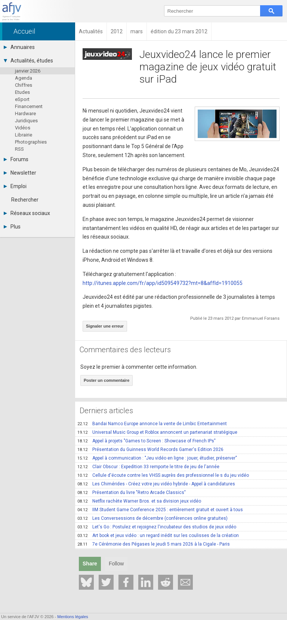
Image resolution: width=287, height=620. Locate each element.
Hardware (25, 113)
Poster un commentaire (106, 380)
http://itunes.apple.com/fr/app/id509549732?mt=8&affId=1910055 (163, 283)
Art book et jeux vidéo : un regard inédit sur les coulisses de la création (158, 535)
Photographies (31, 142)
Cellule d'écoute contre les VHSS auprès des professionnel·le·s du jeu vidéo (163, 475)
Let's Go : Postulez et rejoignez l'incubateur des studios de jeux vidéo (156, 527)
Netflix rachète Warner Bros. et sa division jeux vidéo (139, 501)
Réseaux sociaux (27, 213)
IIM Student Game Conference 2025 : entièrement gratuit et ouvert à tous (160, 509)
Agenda (23, 78)
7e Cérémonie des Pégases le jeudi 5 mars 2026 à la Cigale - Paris (153, 544)
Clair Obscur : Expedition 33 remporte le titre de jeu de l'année (148, 466)
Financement (29, 106)
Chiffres (23, 85)
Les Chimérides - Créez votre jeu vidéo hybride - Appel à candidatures (156, 484)
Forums (16, 159)
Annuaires (19, 47)
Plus (12, 227)
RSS (19, 149)
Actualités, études (28, 61)
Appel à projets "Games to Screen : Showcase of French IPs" (146, 440)
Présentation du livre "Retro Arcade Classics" (131, 492)
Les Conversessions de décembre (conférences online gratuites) (152, 518)
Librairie (23, 135)
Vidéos (22, 128)
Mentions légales (72, 616)
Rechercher (24, 200)
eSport (22, 99)
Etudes (22, 92)
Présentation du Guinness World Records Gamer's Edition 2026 (150, 449)
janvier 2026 (27, 71)
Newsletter (20, 173)
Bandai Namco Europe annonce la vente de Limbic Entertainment (152, 423)
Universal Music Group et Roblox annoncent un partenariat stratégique (157, 432)
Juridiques (26, 120)
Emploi (15, 186)
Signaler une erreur (105, 326)
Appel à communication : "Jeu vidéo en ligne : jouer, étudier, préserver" (157, 458)
